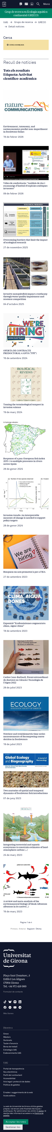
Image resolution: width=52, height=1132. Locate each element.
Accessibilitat (9, 1078)
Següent (31, 929)
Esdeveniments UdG (12, 1053)
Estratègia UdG (10, 1050)
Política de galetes (11, 1085)
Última (38, 929)
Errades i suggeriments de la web (18, 1093)
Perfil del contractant (12, 1075)
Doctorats (7, 1040)
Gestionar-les (13, 1127)
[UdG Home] (4, 4)
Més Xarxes (8, 1013)
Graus (6, 1034)
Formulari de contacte (13, 992)
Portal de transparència (13, 1069)
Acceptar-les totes (16, 1122)
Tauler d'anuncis (10, 1043)
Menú (46, 4)
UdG (5, 22)
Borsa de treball (10, 1047)
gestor (41, 1111)
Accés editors (9, 1096)
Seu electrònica (10, 1072)
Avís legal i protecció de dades (16, 1082)
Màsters (7, 1037)
